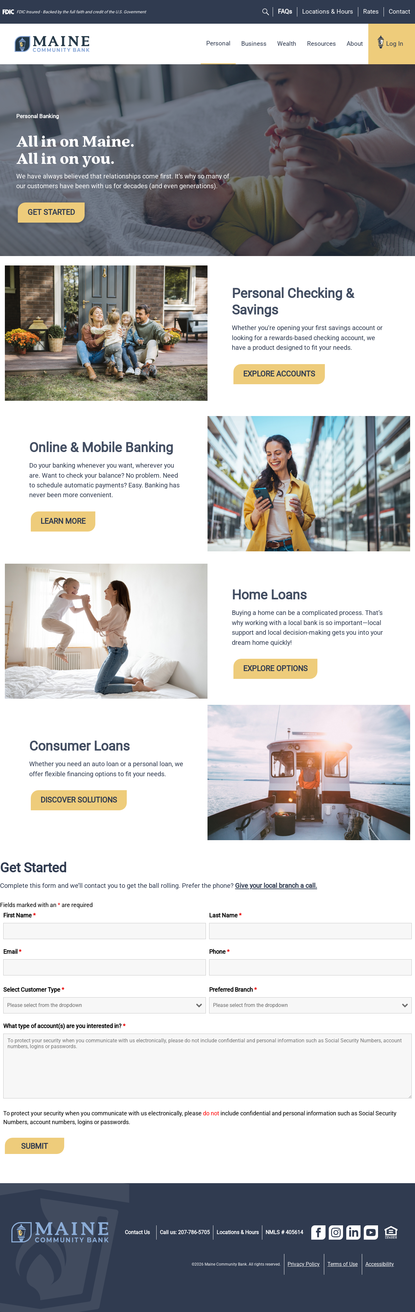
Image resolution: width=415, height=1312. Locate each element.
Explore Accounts (279, 374)
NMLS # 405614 (284, 1232)
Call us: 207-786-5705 (185, 1232)
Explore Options (275, 668)
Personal (218, 43)
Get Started (51, 212)
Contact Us (137, 1232)
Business (254, 43)
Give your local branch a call (275, 885)
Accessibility (379, 1264)
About (355, 43)
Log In (394, 43)
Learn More (63, 521)
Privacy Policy (304, 1264)
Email (12, 951)
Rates (371, 11)
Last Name (225, 915)
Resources (321, 43)
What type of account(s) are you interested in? (64, 1026)
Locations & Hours (327, 11)
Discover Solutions (79, 800)
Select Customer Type (33, 989)
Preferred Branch (233, 989)
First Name (19, 915)
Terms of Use (342, 1264)
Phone (219, 951)
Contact (399, 11)
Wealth (286, 43)
